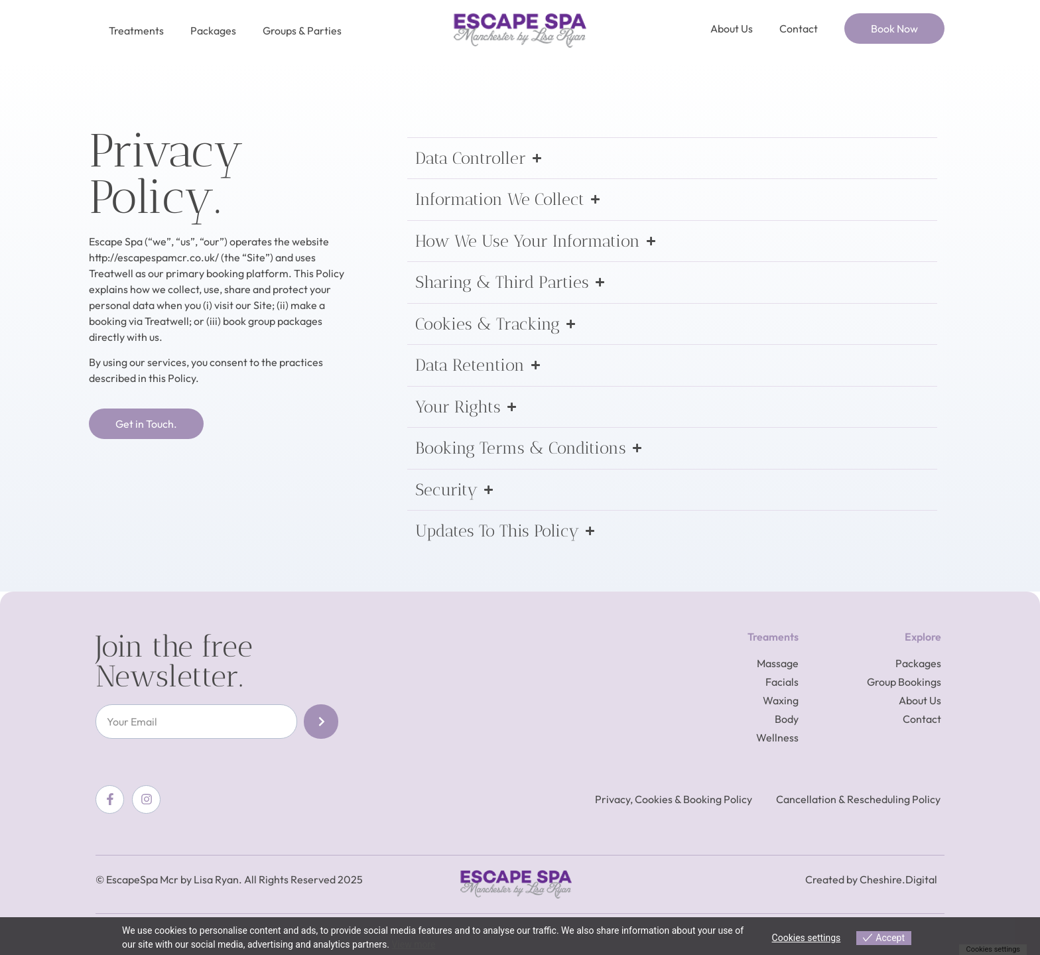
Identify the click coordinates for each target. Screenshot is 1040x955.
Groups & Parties (302, 30)
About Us (731, 28)
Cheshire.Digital (898, 879)
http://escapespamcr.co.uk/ (154, 257)
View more (413, 944)
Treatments (136, 30)
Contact (798, 28)
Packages (213, 30)
